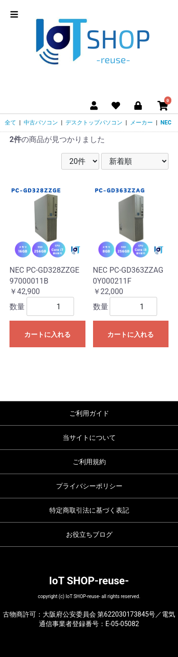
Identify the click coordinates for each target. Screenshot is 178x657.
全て (10, 122)
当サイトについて (89, 437)
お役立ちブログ (89, 534)
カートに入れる (47, 334)
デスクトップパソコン (94, 122)
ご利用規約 (89, 462)
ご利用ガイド (89, 413)
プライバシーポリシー (89, 486)
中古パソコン (41, 122)
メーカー (141, 122)
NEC (165, 122)
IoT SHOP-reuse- (89, 581)
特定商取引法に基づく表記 (89, 510)
